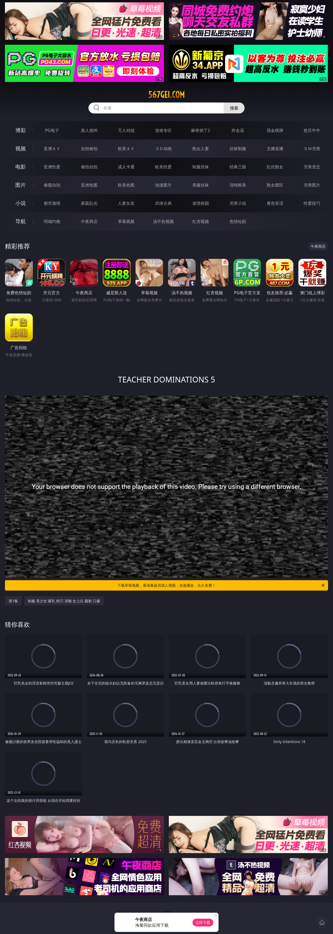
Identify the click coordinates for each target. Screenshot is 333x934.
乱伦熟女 (275, 167)
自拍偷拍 (89, 148)
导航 (20, 221)
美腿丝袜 (200, 185)
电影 (20, 166)
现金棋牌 (275, 130)
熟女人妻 (200, 148)
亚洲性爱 (52, 167)
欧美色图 (126, 185)
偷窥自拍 (52, 185)
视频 (20, 148)
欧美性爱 (163, 167)
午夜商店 (89, 221)
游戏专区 (163, 130)
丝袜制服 (237, 148)
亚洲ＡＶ (52, 148)
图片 (20, 184)
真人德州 (89, 130)
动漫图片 (163, 185)
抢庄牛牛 (312, 130)
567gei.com (166, 94)
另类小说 (237, 203)
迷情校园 (200, 203)
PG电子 (52, 130)
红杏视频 (200, 221)
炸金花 (238, 130)
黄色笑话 (275, 203)
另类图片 (312, 185)
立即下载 (203, 922)
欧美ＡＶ (126, 148)
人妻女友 (126, 203)
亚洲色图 (89, 185)
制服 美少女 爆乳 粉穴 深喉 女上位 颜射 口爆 (64, 600)
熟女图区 (275, 185)
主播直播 (275, 148)
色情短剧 (237, 221)
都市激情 (52, 203)
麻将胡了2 (200, 130)
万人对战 (126, 130)
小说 (20, 203)
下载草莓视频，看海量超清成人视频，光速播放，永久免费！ (221, 585)
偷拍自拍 (89, 167)
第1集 (13, 600)
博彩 (20, 130)
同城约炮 (52, 221)
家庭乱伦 (89, 203)
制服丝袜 (200, 167)
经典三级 (237, 167)
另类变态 (312, 167)
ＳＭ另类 (312, 148)
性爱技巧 (312, 203)
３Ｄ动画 (163, 148)
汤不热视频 (163, 221)
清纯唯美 (237, 185)
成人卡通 (126, 167)
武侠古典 (163, 203)
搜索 (234, 108)
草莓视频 (126, 221)
